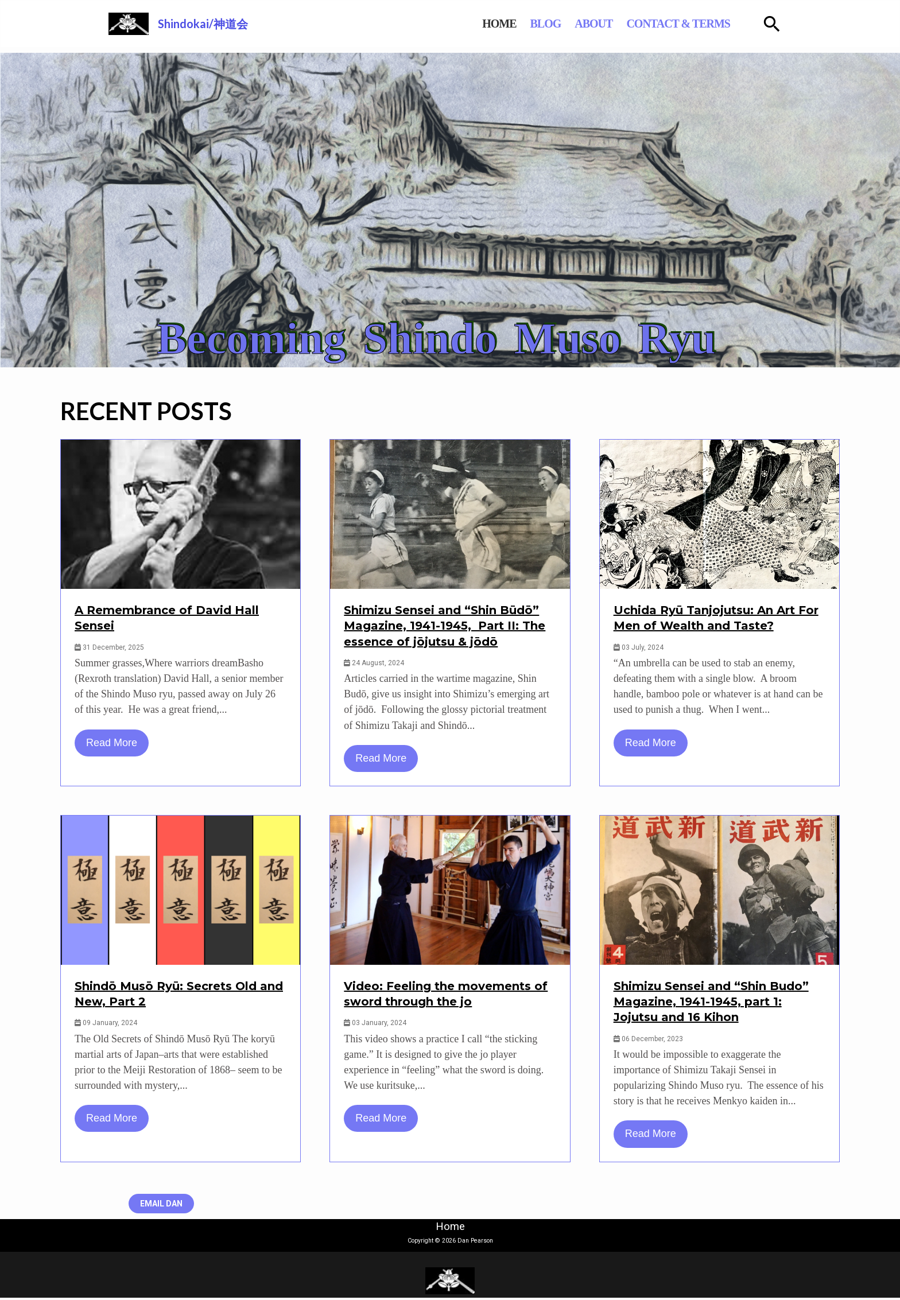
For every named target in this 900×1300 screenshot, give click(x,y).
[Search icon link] (779, 24)
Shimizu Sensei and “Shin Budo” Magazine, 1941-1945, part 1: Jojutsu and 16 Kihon (711, 1003)
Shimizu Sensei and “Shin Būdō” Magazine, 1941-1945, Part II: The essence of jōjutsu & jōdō (444, 628)
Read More (111, 744)
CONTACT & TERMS (692, 24)
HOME (513, 24)
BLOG (559, 24)
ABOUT (607, 24)
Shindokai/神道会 (204, 24)
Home (450, 1228)
